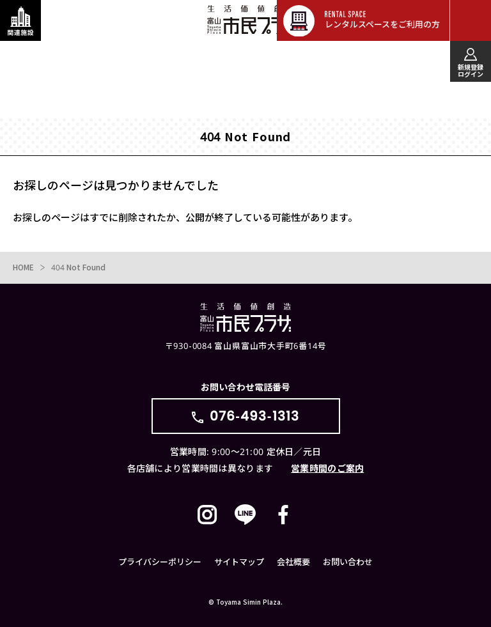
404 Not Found (78, 267)
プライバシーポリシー (159, 562)
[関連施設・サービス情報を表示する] (20, 20)
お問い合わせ (348, 562)
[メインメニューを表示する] (470, 20)
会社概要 (293, 562)
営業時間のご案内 (327, 468)
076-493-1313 (255, 416)
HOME (23, 267)
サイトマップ (239, 562)
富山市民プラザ (252, 20)
